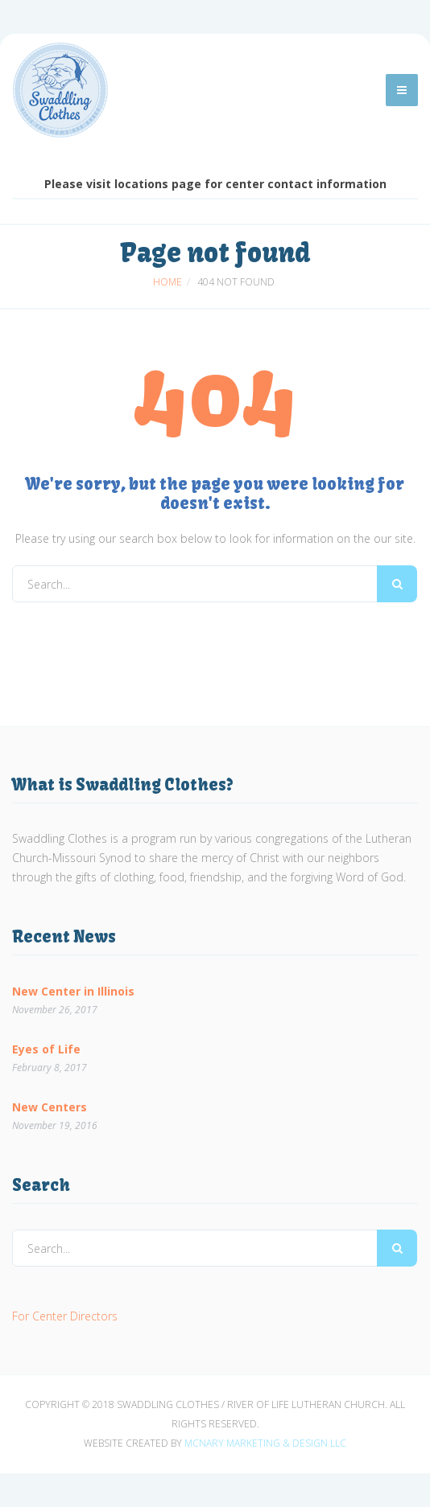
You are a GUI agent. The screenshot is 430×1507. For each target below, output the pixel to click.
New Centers (49, 1106)
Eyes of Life (46, 1048)
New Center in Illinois (73, 990)
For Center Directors (65, 1316)
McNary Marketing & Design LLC (265, 1443)
